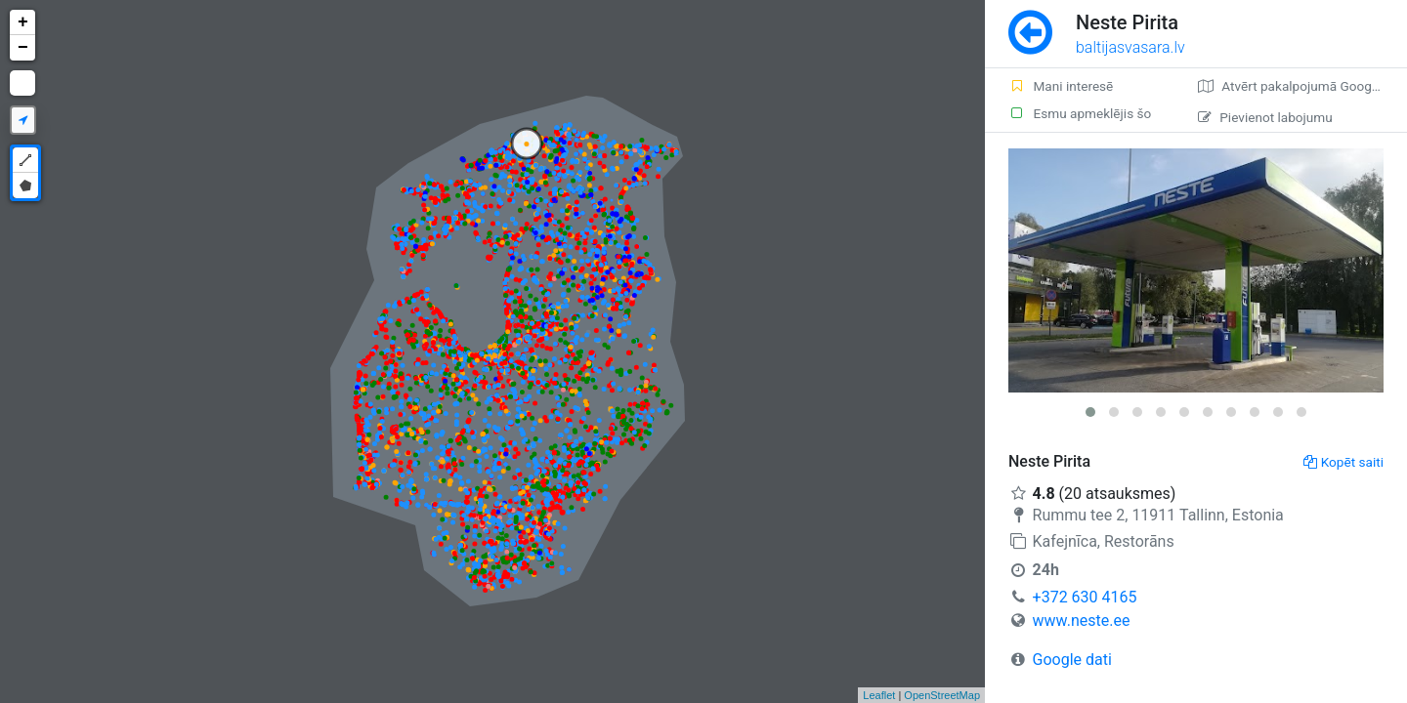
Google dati (1072, 659)
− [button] (23, 48)
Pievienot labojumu (1265, 117)
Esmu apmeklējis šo (1079, 113)
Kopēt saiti (1343, 462)
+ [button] (23, 22)
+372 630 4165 (1085, 597)
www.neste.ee (1081, 620)
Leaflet (879, 695)
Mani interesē (1060, 86)
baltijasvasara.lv (1130, 47)
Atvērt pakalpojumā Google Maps (1302, 86)
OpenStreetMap (942, 695)
